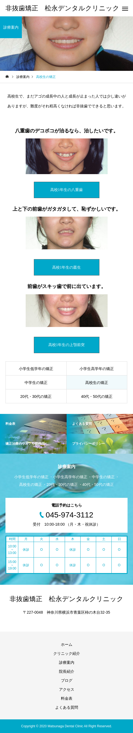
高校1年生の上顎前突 (66, 345)
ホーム (66, 644)
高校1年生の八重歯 (66, 190)
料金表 (66, 698)
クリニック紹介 (66, 653)
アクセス (66, 689)
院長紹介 (66, 671)
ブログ (66, 680)
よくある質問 (66, 707)
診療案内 (66, 662)
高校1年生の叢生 (66, 267)
